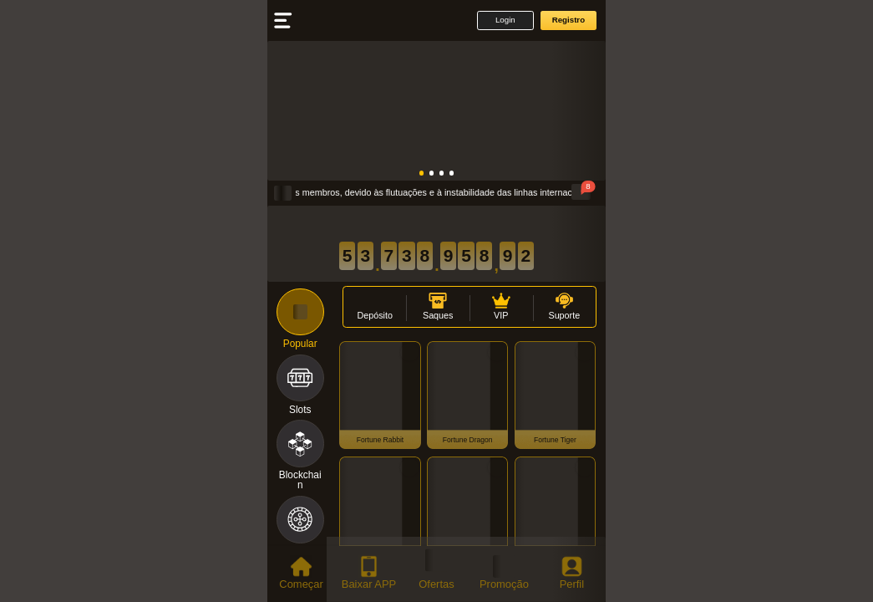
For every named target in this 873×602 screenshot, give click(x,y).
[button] (505, 20)
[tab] (301, 574)
